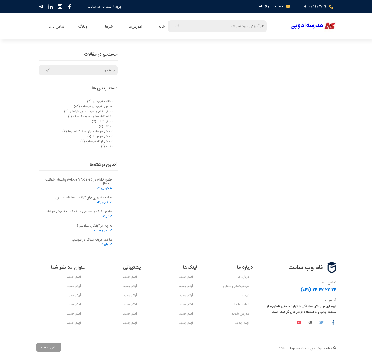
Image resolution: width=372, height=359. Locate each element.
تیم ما (245, 295)
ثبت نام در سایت (99, 6)
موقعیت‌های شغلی (236, 286)
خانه (161, 26)
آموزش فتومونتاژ (100, 136)
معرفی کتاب (102, 121)
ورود (118, 6)
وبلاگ (82, 26)
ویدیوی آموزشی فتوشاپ (93, 106)
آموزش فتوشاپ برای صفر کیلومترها (87, 131)
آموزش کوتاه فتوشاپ (96, 141)
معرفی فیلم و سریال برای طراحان (88, 111)
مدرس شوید (240, 313)
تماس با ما (56, 26)
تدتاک (106, 126)
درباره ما (243, 277)
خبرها (109, 26)
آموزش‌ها (135, 26)
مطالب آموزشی (100, 101)
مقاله (107, 146)
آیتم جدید (242, 323)
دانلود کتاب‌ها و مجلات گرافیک (90, 116)
